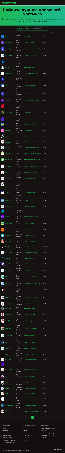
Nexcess (7, 216)
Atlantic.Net (8, 252)
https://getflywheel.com (30, 211)
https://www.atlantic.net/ (30, 252)
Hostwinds (8, 283)
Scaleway (7, 100)
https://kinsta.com (29, 119)
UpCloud (7, 178)
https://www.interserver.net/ (31, 166)
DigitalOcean (8, 55)
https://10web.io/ (28, 247)
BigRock (7, 229)
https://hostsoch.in (29, 393)
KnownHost (8, 369)
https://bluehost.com (29, 85)
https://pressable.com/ (30, 290)
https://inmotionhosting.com (31, 141)
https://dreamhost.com (30, 62)
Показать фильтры (23, 28)
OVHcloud (8, 79)
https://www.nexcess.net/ (31, 216)
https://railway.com (29, 67)
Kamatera (7, 147)
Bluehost (7, 85)
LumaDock (8, 364)
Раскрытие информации (48, 433)
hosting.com (8, 223)
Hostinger (8, 42)
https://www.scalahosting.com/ (32, 153)
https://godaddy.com (29, 258)
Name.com (8, 136)
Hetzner (7, 106)
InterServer (8, 166)
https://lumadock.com (30, 364)
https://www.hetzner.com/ (31, 106)
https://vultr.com (28, 36)
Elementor (8, 130)
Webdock (7, 277)
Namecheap (8, 73)
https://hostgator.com (30, 124)
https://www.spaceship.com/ (32, 49)
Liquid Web (8, 235)
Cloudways (8, 94)
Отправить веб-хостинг (10, 440)
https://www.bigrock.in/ (30, 229)
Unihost (7, 348)
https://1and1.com (29, 335)
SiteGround (8, 112)
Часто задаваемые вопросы (49, 428)
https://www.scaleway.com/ (31, 100)
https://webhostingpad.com (31, 405)
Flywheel (7, 211)
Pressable (8, 290)
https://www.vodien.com (30, 172)
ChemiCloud (8, 264)
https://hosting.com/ (29, 223)
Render (7, 184)
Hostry (7, 354)
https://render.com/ (29, 184)
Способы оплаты (8, 438)
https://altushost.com (30, 359)
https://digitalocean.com (30, 55)
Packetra (7, 388)
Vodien (7, 172)
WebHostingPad (9, 405)
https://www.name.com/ (30, 136)
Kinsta (7, 119)
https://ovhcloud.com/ (30, 79)
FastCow (7, 382)
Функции (6, 430)
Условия (43, 438)
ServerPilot (8, 308)
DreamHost (8, 62)
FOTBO (7, 376)
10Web (7, 247)
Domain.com (8, 314)
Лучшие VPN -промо (9, 442)
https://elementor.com (30, 130)
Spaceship (8, 49)
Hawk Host (8, 241)
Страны (5, 433)
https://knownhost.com (30, 369)
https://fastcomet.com (30, 200)
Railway (7, 67)
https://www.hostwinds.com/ (32, 283)
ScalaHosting (9, 153)
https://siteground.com (30, 112)
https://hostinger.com (30, 42)
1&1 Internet (8, 335)
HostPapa (8, 328)
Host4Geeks (8, 321)
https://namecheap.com (30, 73)
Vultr (6, 36)
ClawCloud (8, 304)
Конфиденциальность (47, 435)
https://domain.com (29, 314)
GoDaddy (7, 258)
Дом (4, 428)
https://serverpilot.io (29, 308)
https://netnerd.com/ (29, 342)
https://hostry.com (29, 354)
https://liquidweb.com (30, 235)
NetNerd (7, 342)
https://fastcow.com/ (29, 382)
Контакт (43, 430)
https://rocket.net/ (29, 270)
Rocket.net (8, 270)
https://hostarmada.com (30, 297)
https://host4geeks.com (30, 321)
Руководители (7, 435)
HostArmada (8, 297)
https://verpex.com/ (29, 192)
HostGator (8, 124)
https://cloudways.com (30, 94)
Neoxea (7, 399)
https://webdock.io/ (29, 277)
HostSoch (8, 393)
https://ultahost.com (29, 206)
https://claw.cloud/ (29, 304)
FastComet (8, 200)
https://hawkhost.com (30, 241)
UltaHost (7, 206)
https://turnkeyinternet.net (31, 411)
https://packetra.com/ (30, 388)
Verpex (7, 192)
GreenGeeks (8, 159)
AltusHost (8, 359)
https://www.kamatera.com (31, 147)
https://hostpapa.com (30, 328)
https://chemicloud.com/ (30, 264)
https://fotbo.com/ (29, 376)
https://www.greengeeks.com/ (32, 159)
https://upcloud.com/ (29, 178)
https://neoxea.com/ (29, 399)
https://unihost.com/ (29, 348)
